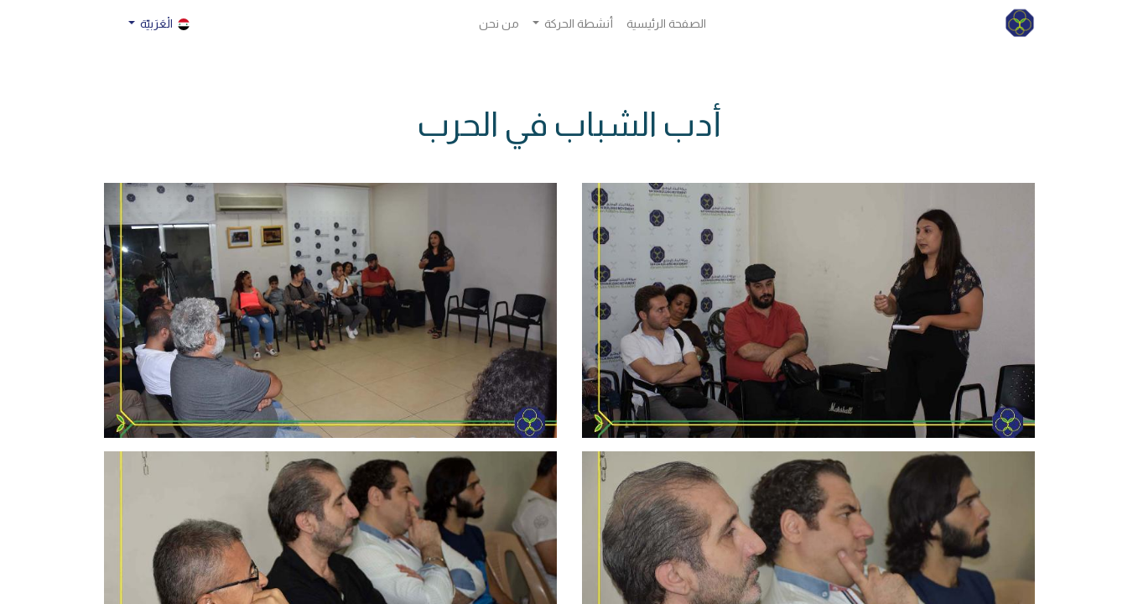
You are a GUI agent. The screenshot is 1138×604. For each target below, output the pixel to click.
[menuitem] (666, 23)
